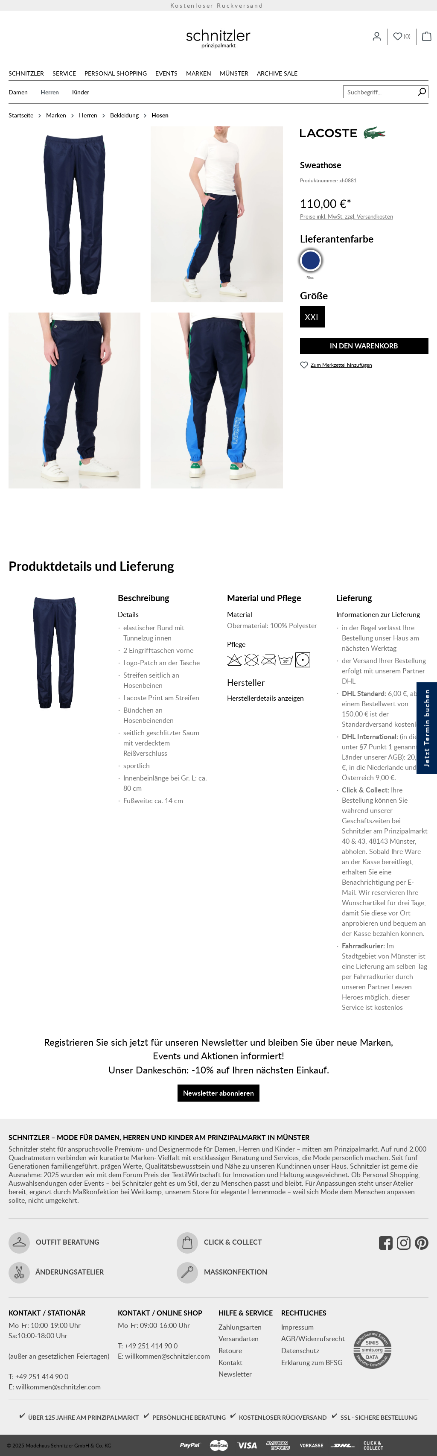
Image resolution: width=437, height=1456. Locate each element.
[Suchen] (421, 91)
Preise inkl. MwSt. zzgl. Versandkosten (346, 216)
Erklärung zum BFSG (312, 1362)
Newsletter (235, 1374)
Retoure (230, 1350)
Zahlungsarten (240, 1327)
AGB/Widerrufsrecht (313, 1338)
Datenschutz (300, 1350)
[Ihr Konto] (377, 37)
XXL (312, 317)
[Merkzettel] (401, 37)
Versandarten (238, 1338)
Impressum (297, 1327)
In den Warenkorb (364, 346)
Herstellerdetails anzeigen (265, 698)
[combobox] (379, 91)
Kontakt (230, 1362)
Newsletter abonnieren (218, 1093)
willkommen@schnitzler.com (58, 1387)
